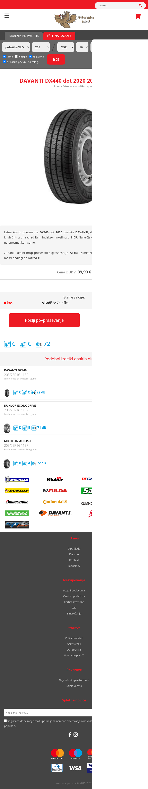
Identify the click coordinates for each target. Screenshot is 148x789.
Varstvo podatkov (74, 596)
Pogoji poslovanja (74, 590)
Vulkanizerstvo (74, 638)
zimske (21, 57)
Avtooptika (74, 649)
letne (8, 57)
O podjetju (74, 548)
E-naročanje (59, 36)
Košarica (136, 16)
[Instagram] (75, 734)
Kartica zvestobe (74, 602)
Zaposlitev (74, 566)
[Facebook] (69, 734)
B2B (74, 608)
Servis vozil (74, 644)
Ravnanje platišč (74, 655)
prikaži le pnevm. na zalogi (22, 62)
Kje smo (74, 554)
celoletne (36, 57)
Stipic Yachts (74, 686)
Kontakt (74, 560)
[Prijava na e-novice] (138, 712)
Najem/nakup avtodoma (74, 680)
